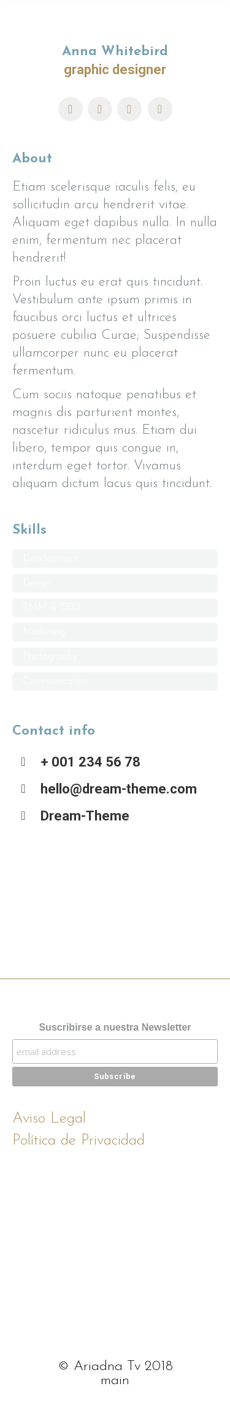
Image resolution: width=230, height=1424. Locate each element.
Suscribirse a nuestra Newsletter (115, 1027)
